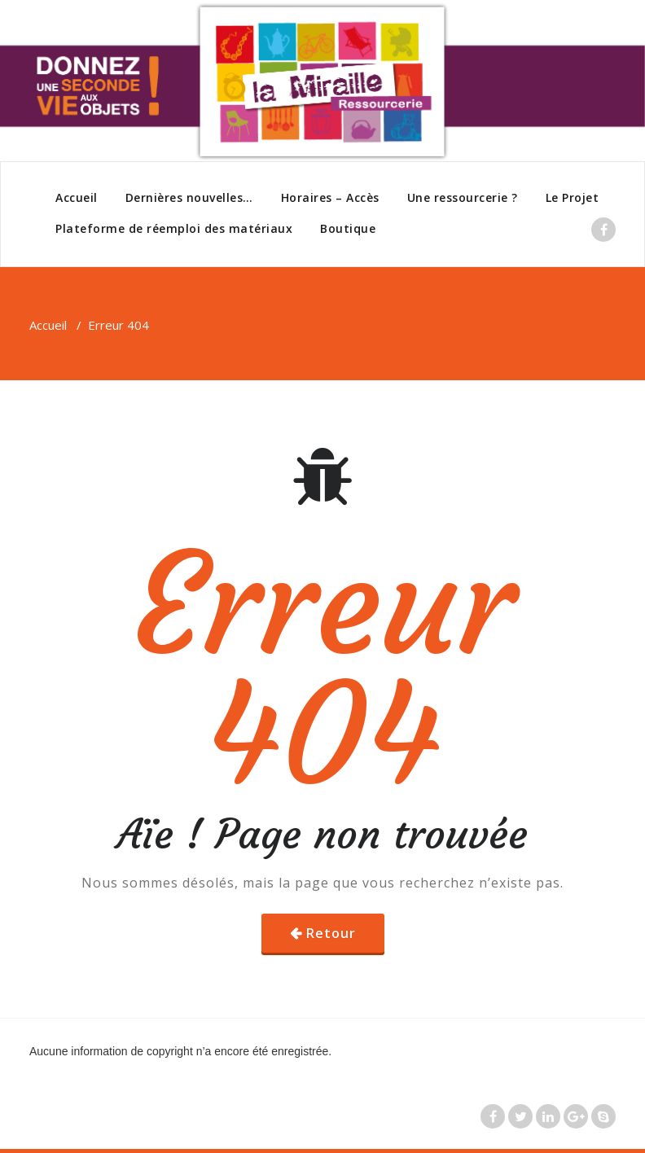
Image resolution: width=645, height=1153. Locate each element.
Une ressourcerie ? (462, 197)
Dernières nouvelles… (189, 197)
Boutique (347, 228)
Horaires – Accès (330, 197)
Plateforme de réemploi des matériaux (173, 228)
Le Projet (572, 197)
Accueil (76, 197)
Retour (331, 933)
